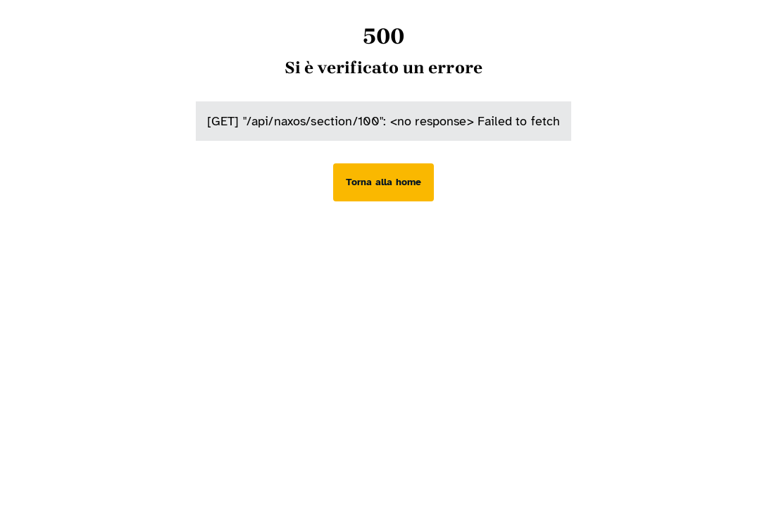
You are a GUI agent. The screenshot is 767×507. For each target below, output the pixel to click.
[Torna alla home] (383, 182)
